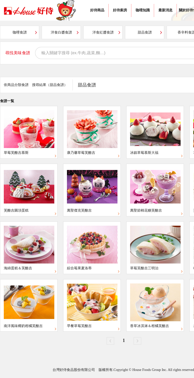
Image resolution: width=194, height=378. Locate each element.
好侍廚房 (120, 10)
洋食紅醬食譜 (103, 32)
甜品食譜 (145, 32)
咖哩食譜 (20, 32)
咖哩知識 (143, 10)
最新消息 (165, 10)
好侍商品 (97, 10)
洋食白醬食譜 (61, 32)
